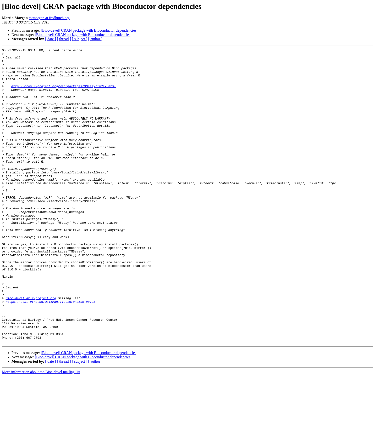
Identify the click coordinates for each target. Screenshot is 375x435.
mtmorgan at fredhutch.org (49, 18)
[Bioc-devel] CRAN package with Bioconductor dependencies (88, 30)
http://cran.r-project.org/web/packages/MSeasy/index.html (63, 94)
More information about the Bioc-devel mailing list (41, 431)
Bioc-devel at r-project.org (31, 348)
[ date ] (50, 39)
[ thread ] (64, 39)
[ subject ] (79, 39)
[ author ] (95, 39)
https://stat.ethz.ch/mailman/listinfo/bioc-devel (50, 352)
